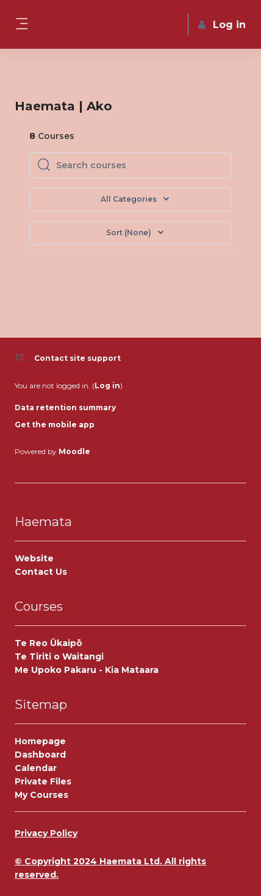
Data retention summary (65, 407)
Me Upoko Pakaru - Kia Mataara (87, 669)
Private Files (43, 781)
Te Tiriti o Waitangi (59, 656)
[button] (130, 233)
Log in (107, 385)
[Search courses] (140, 165)
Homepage (40, 741)
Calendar (36, 768)
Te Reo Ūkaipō (48, 643)
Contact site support (77, 358)
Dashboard (40, 754)
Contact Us (41, 571)
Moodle (74, 451)
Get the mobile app (55, 424)
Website (34, 558)
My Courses (41, 794)
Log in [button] (222, 24)
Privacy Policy (46, 833)
